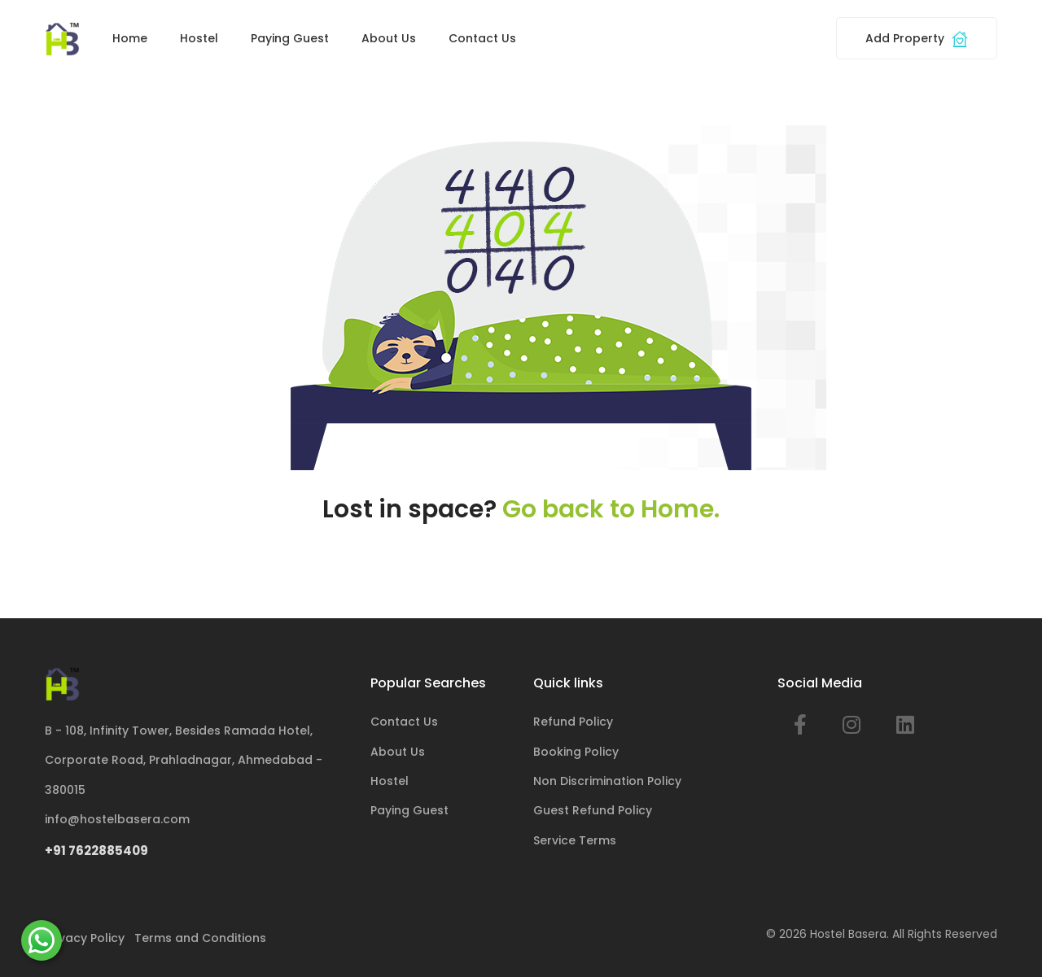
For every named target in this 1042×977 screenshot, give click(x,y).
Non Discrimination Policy (607, 781)
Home (129, 38)
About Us (388, 38)
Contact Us (482, 38)
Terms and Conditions (200, 938)
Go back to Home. (611, 509)
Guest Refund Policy (592, 810)
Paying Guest (290, 38)
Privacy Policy (85, 938)
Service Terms (574, 840)
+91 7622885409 (96, 850)
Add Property (916, 38)
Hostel (199, 38)
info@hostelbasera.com (117, 819)
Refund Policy (573, 721)
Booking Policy (576, 752)
